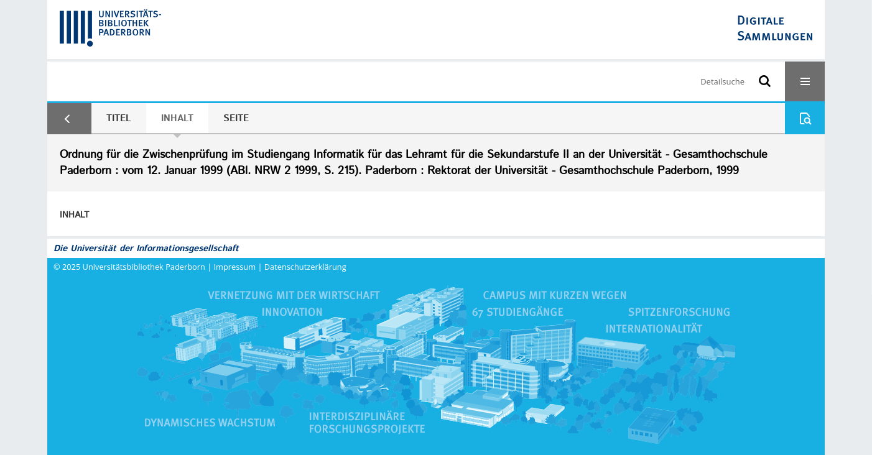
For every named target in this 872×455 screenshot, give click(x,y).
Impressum (235, 266)
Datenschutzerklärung (305, 266)
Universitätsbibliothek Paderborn (144, 266)
